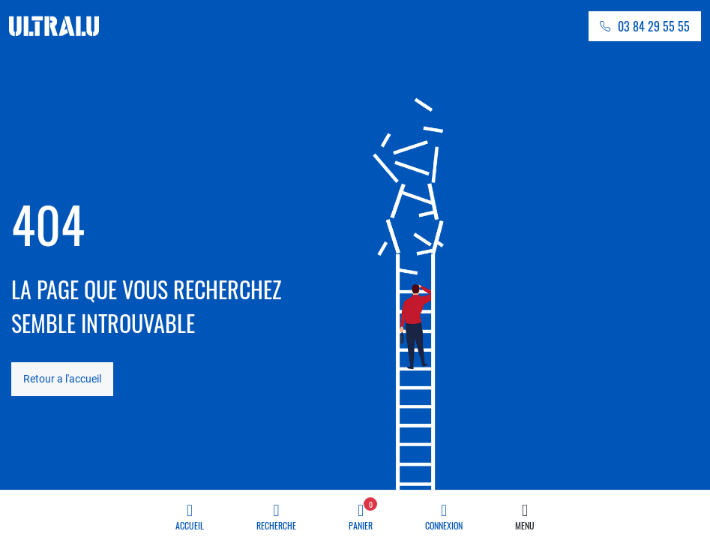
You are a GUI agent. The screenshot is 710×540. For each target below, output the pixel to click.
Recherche (276, 513)
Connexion (444, 513)
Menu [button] (525, 513)
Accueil (189, 513)
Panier (363, 513)
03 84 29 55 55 (654, 26)
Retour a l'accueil (62, 379)
